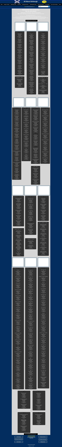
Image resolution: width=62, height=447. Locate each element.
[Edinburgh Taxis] (43, 442)
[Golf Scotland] (18, 437)
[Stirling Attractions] (43, 437)
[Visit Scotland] (18, 442)
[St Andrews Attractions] (43, 439)
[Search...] (43, 6)
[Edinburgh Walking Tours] (18, 439)
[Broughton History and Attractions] (31, 20)
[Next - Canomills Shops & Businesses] (31, 434)
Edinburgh (23, 421)
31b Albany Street (23, 420)
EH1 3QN (24, 422)
